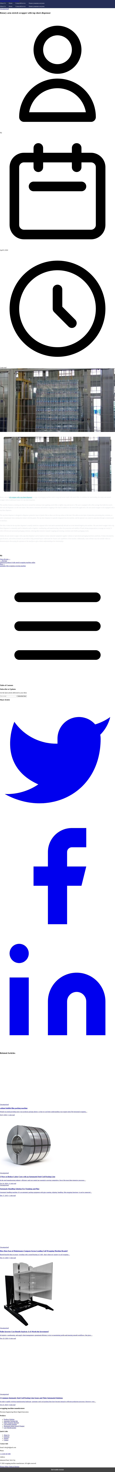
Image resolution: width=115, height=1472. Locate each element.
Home (10, 3)
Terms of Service (14, 1466)
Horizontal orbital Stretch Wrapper (14, 1426)
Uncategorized (4, 9)
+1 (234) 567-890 (5, 1454)
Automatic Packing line (11, 1421)
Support (6, 1438)
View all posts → (5, 559)
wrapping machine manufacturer (9, 1)
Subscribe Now (22, 696)
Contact (6, 1440)
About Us (3, 3)
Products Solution (9, 1419)
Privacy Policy (4, 1466)
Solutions (6, 1437)
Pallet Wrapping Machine (11, 1423)
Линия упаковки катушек (37, 3)
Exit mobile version (57, 1470)
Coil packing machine (10, 1424)
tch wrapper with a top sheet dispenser (20, 497)
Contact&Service (20, 3)
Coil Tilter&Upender (10, 1428)
